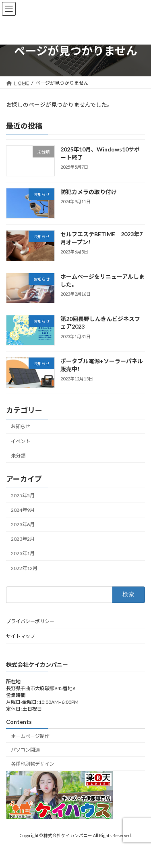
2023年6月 (23, 524)
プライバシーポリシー (30, 621)
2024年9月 (23, 510)
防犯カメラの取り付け (88, 191)
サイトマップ (20, 636)
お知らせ (20, 426)
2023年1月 (23, 553)
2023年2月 (23, 539)
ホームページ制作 (30, 736)
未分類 (18, 455)
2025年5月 (23, 495)
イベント (20, 441)
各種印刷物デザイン (32, 764)
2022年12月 (24, 568)
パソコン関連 (25, 750)
